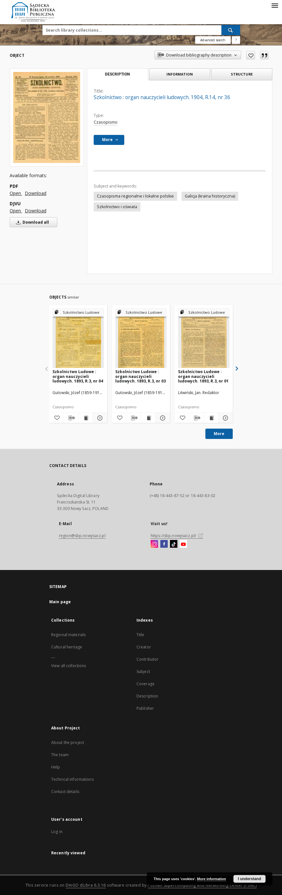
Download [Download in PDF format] (35, 193)
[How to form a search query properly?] (236, 40)
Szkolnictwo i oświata (117, 206)
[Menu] (274, 5)
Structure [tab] (242, 74)
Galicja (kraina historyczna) (210, 196)
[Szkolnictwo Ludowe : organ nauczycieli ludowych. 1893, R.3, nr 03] (141, 338)
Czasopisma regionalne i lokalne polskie (135, 196)
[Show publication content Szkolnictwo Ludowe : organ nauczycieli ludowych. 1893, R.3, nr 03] (148, 418)
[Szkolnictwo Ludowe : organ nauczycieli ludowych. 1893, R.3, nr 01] (203, 338)
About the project (67, 742)
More (219, 433)
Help (55, 767)
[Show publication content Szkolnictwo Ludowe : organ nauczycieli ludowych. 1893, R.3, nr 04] (86, 418)
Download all (31, 222)
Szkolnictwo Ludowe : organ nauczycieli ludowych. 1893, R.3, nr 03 (140, 376)
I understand (249, 879)
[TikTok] (173, 544)
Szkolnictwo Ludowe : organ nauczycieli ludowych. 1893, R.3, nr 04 (77, 376)
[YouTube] (183, 544)
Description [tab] (117, 74)
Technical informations (72, 779)
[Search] (230, 30)
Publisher (145, 708)
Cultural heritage (66, 647)
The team (60, 755)
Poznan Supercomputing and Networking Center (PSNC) (202, 885)
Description (147, 696)
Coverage (145, 684)
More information (211, 879)
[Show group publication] (78, 313)
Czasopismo (106, 122)
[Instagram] (154, 544)
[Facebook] (164, 544)
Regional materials (68, 634)
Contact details (65, 791)
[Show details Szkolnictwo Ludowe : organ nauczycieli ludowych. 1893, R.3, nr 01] (225, 418)
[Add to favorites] (250, 55)
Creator (143, 647)
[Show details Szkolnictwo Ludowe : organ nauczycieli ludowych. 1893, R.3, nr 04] (99, 418)
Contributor (147, 659)
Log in (56, 831)
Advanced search (212, 40)
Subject (143, 671)
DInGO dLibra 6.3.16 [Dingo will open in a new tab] (86, 885)
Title (140, 634)
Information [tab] (179, 74)
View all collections (68, 665)
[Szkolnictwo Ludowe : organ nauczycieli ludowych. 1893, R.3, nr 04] (78, 338)
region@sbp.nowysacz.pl (82, 535)
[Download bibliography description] (71, 418)
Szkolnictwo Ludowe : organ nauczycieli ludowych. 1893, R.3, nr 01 (203, 376)
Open (16, 193)
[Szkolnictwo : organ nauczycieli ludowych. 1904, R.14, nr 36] (46, 117)
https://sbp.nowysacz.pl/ (177, 535)
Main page (60, 602)
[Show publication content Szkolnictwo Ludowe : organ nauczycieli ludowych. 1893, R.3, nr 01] (211, 418)
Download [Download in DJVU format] (35, 211)
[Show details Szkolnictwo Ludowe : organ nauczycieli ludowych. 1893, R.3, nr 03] (162, 418)
